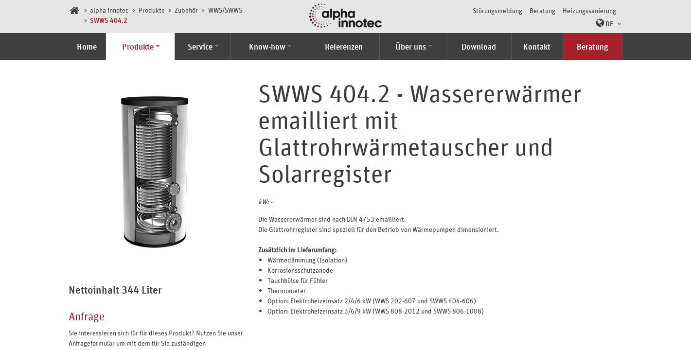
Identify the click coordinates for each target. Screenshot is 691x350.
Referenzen (344, 46)
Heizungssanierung (589, 10)
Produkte (152, 10)
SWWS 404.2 (108, 20)
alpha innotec (109, 10)
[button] (606, 23)
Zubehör (186, 10)
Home (87, 46)
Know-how (267, 46)
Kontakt (536, 46)
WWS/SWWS (225, 10)
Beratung (542, 10)
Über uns (410, 46)
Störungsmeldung (497, 10)
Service (200, 46)
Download (478, 46)
